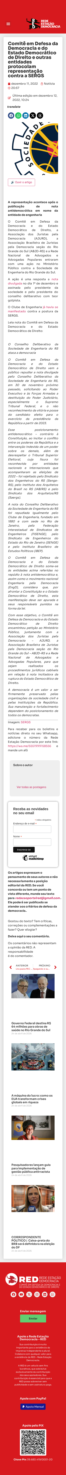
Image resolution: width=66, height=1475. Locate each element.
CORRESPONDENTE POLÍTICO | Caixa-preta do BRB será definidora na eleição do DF (33, 1242)
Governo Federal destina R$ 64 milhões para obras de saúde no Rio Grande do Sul (31, 1026)
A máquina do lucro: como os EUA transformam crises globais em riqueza (32, 1099)
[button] (8, 24)
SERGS (26, 722)
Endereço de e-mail (25, 823)
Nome (17, 836)
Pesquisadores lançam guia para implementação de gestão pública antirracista (31, 1168)
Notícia (49, 84)
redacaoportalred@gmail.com (37, 898)
